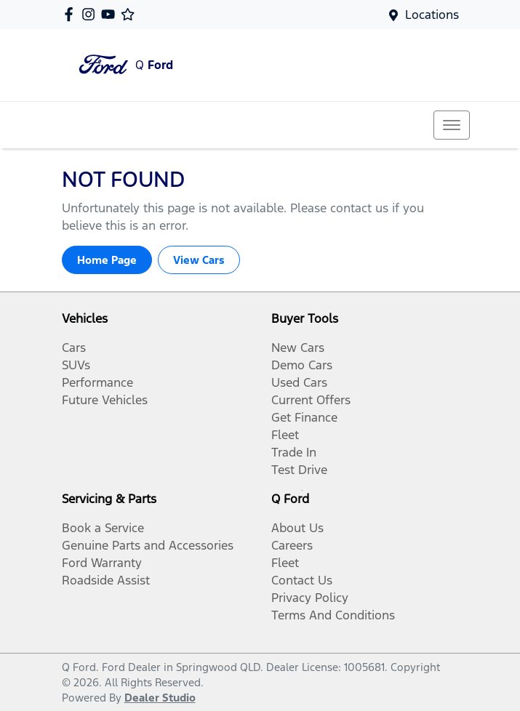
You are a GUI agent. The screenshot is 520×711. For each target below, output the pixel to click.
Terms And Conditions (333, 615)
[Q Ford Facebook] (71, 14)
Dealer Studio (160, 697)
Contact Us (301, 580)
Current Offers (311, 400)
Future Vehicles (105, 400)
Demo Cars (301, 365)
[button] (451, 125)
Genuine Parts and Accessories (147, 545)
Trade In (293, 452)
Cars (74, 348)
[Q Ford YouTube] (111, 14)
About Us (297, 528)
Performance (97, 382)
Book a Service (103, 528)
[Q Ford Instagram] (91, 14)
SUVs (76, 365)
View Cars (199, 260)
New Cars (297, 348)
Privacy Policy (309, 598)
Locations (432, 15)
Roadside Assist (106, 580)
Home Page (107, 260)
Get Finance (304, 417)
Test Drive (299, 470)
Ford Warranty (102, 563)
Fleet (285, 435)
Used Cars (299, 382)
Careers (292, 545)
